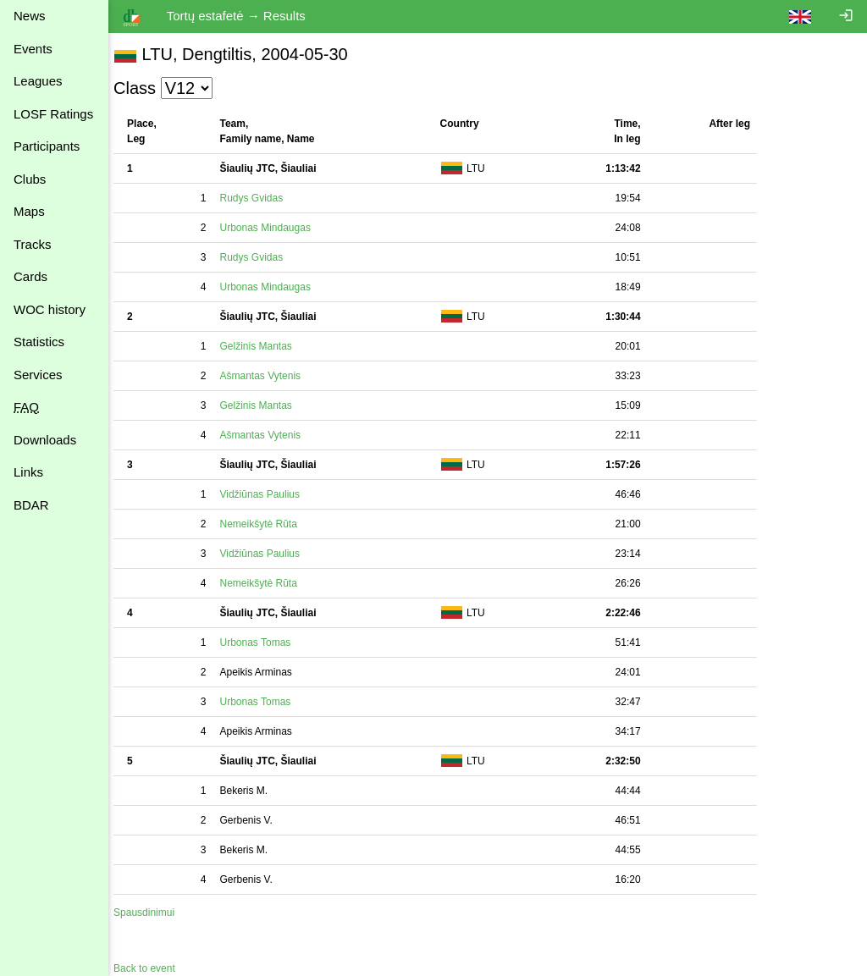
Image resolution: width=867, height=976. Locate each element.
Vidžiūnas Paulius (268, 494)
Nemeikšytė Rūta (266, 524)
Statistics (39, 341)
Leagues (38, 81)
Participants (47, 146)
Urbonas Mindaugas (273, 228)
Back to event (153, 968)
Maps (29, 211)
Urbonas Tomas (263, 642)
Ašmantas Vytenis (268, 376)
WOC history (50, 309)
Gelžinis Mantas (264, 346)
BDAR (31, 505)
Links (28, 472)
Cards (30, 276)
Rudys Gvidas (259, 198)
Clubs (30, 179)
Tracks (32, 244)
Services (38, 374)
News (30, 15)
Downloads (45, 440)
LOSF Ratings (53, 114)
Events (33, 48)
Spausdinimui (152, 912)
